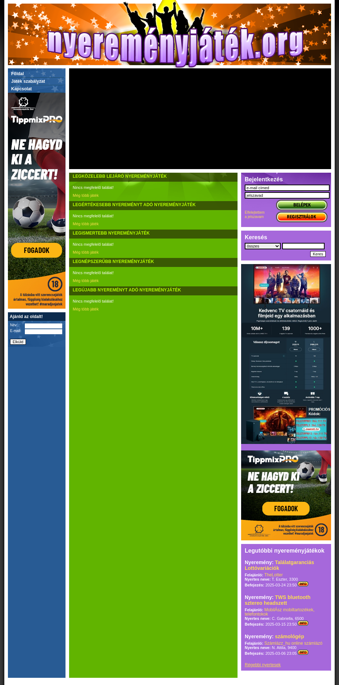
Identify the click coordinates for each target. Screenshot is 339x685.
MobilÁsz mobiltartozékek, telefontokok (280, 612)
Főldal (17, 73)
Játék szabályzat (28, 81)
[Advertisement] (200, 118)
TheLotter (273, 574)
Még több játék (86, 195)
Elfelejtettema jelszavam (255, 214)
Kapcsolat (21, 88)
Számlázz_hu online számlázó (293, 643)
